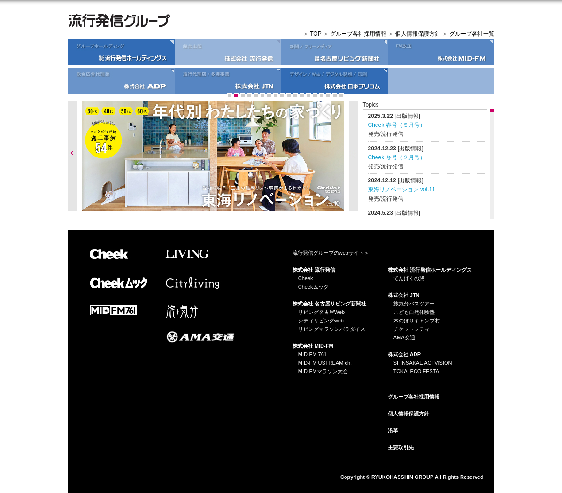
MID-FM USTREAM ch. (325, 363)
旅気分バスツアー (414, 303)
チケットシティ (411, 329)
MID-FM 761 (312, 354)
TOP (315, 34)
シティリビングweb (321, 320)
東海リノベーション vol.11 (401, 189)
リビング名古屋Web (321, 312)
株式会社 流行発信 (314, 270)
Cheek (305, 278)
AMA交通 (404, 337)
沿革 (393, 430)
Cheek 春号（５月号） (396, 125)
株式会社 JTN (404, 295)
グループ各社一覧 (471, 34)
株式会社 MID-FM (313, 346)
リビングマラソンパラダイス (331, 329)
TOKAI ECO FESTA (416, 371)
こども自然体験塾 (414, 312)
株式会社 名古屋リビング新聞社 (329, 303)
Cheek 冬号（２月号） (396, 157)
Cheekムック (313, 287)
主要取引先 (401, 447)
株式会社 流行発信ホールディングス (430, 270)
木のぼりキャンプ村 (416, 320)
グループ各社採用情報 (358, 34)
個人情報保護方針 (417, 34)
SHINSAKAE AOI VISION (422, 363)
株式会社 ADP (404, 354)
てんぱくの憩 (408, 278)
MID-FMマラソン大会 (323, 371)
